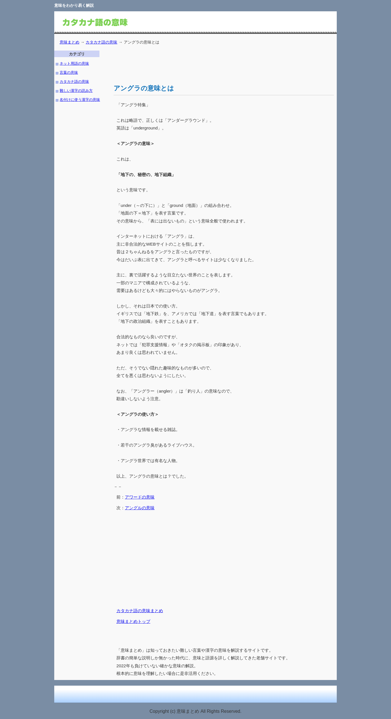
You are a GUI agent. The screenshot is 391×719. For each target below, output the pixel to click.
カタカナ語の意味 (101, 42)
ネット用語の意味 (74, 63)
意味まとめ (69, 42)
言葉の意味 (69, 72)
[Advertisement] (216, 63)
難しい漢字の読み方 (76, 90)
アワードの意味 (140, 497)
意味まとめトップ (133, 621)
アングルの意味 (140, 507)
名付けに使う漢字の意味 (80, 100)
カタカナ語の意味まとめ (139, 610)
